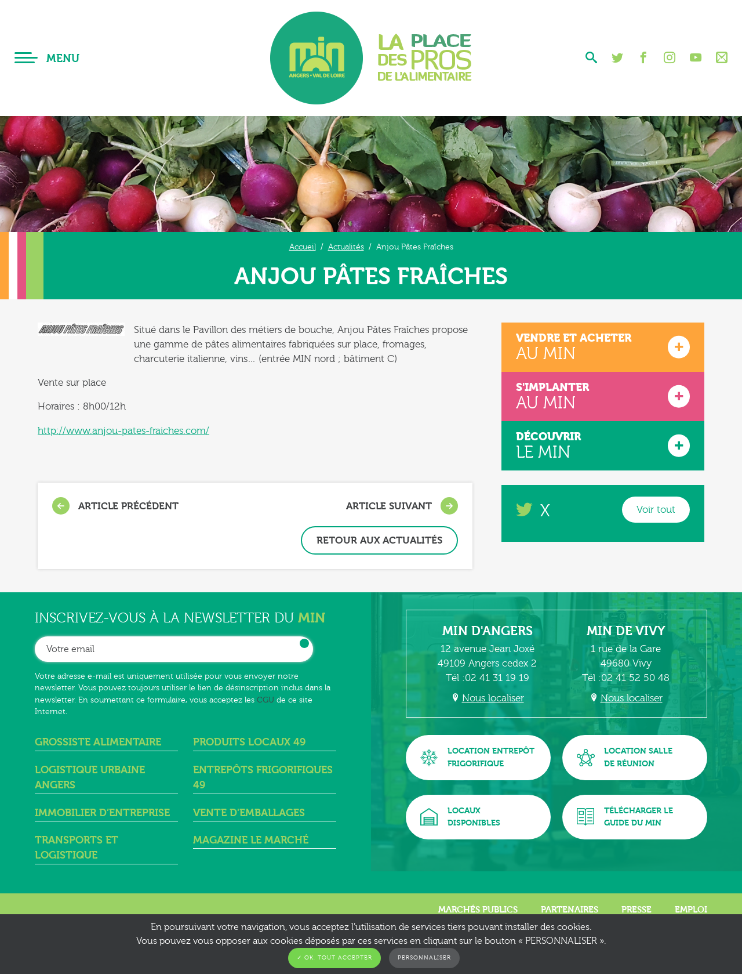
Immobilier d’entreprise (102, 813)
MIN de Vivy (626, 631)
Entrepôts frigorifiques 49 (263, 777)
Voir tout (655, 509)
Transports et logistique (76, 847)
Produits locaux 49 (249, 742)
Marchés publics (478, 909)
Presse (636, 909)
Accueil (302, 247)
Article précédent (115, 506)
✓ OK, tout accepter (334, 957)
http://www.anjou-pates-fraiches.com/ (123, 430)
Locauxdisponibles (460, 817)
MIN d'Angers (487, 631)
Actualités (346, 247)
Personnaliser (424, 957)
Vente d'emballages (249, 813)
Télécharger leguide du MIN (625, 817)
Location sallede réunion (624, 757)
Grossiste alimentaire (98, 742)
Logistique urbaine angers (90, 777)
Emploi (691, 909)
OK (304, 643)
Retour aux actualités (379, 540)
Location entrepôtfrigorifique (477, 757)
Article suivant (402, 506)
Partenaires (569, 909)
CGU (265, 700)
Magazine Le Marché (250, 840)
